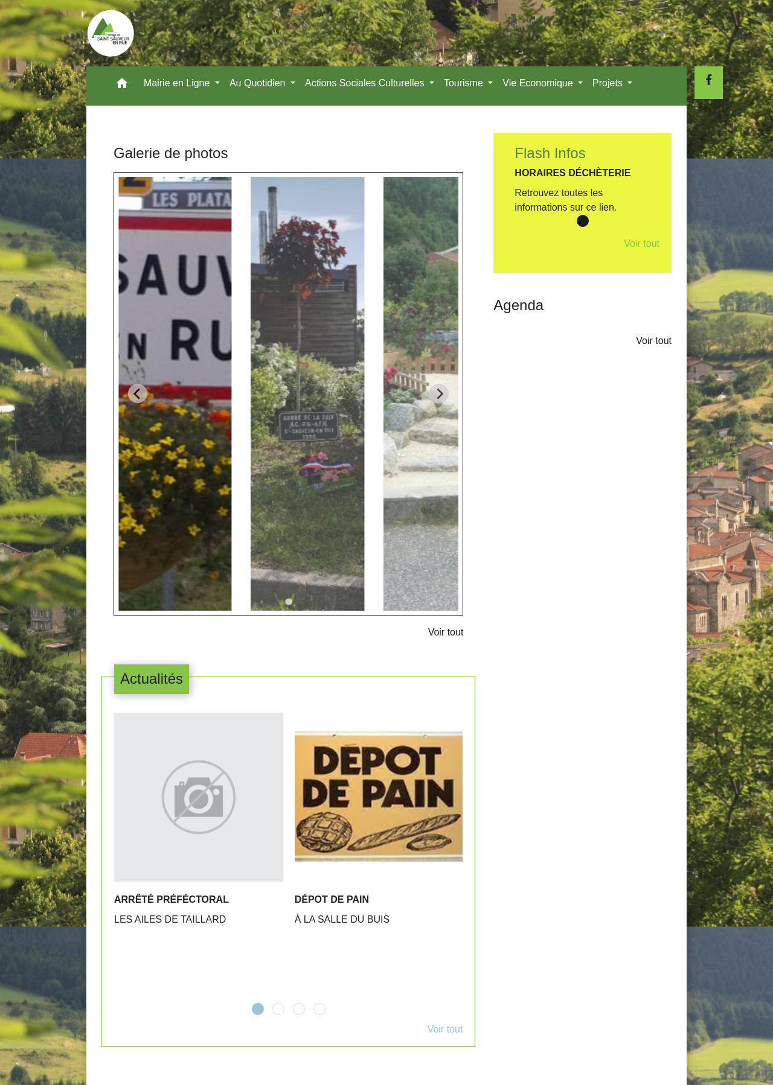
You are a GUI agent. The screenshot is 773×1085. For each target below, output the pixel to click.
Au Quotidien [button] (258, 83)
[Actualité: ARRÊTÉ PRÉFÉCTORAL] (198, 826)
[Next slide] (439, 393)
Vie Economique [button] (539, 83)
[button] (122, 86)
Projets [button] (608, 83)
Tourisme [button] (465, 83)
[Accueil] (110, 33)
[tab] (288, 601)
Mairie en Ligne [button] (178, 83)
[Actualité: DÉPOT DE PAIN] (379, 826)
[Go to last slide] (137, 393)
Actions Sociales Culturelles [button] (366, 83)
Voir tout (446, 632)
